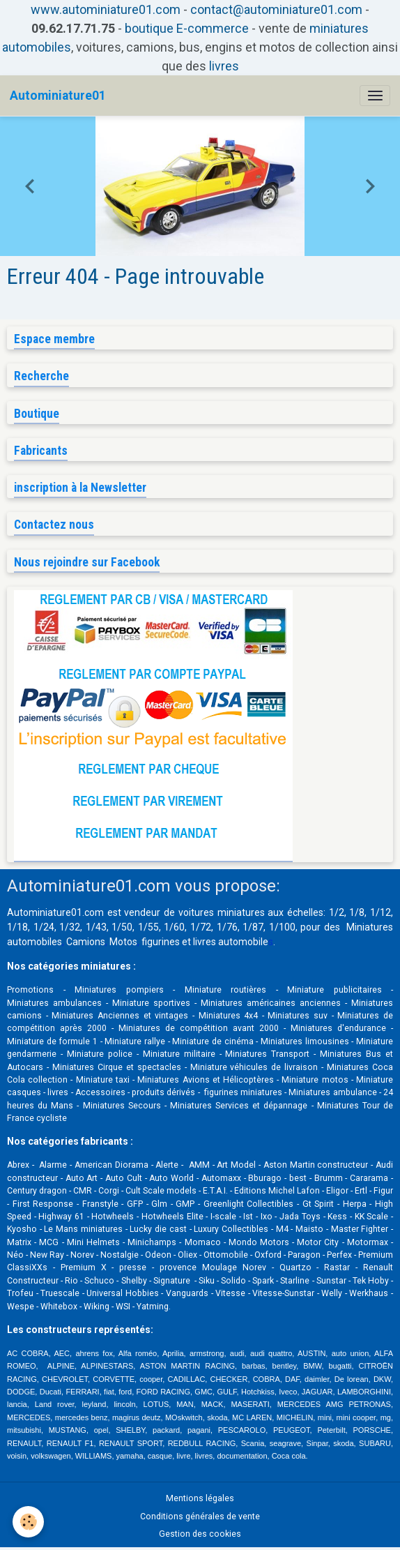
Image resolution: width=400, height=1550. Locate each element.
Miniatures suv (298, 1016)
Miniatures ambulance (332, 1092)
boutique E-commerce (187, 28)
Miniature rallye (135, 1041)
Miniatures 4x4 (229, 1016)
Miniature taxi (103, 1080)
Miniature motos (315, 1080)
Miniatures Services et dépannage (238, 1106)
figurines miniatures (242, 1092)
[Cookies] (28, 1521)
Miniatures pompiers (119, 990)
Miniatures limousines (305, 1041)
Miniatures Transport (267, 1054)
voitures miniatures (221, 912)
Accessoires (100, 1092)
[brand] (58, 95)
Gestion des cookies (200, 1534)
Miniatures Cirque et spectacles (116, 1067)
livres (224, 66)
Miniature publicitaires (334, 990)
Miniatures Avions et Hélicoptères (205, 1080)
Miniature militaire (179, 1054)
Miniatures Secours (122, 1106)
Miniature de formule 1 (52, 1041)
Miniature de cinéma (212, 1041)
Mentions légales (200, 1498)
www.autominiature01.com (105, 9)
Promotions (30, 990)
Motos (123, 941)
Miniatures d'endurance (338, 1028)
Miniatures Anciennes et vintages (120, 1016)
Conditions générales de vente (200, 1516)
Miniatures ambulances (54, 1003)
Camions (85, 941)
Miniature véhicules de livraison (254, 1067)
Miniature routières (226, 990)
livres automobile (230, 941)
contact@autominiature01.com (276, 9)
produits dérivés (163, 1092)
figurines (160, 941)
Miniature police (99, 1054)
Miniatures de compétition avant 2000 (201, 1028)
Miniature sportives (151, 1003)
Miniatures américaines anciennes (271, 1003)
